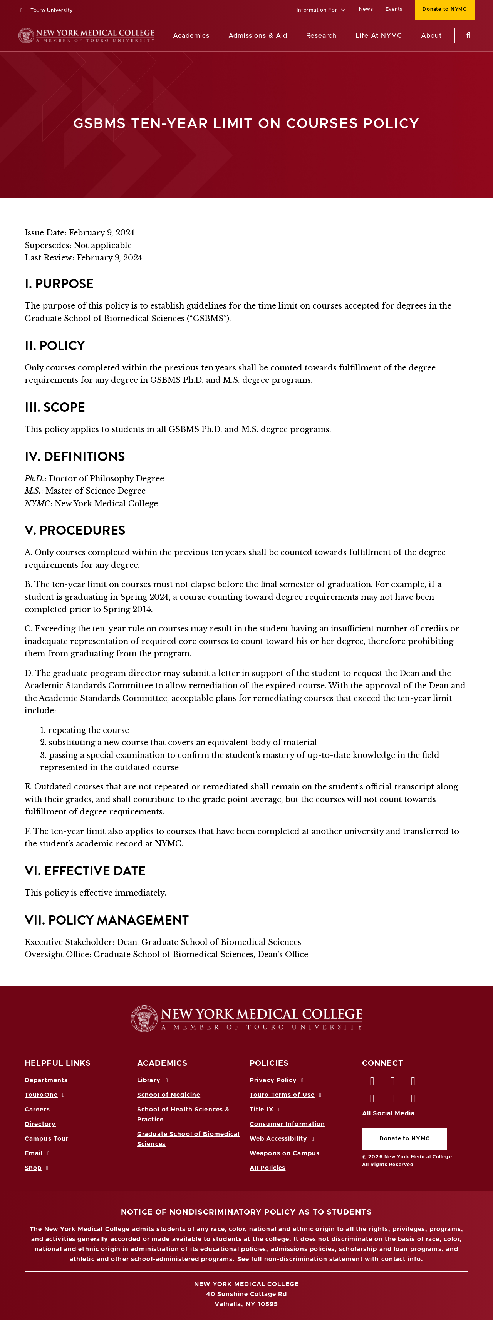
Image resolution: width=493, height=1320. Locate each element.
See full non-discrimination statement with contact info (329, 1259)
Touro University (45, 10)
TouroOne (46, 1095)
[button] (321, 11)
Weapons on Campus (285, 1153)
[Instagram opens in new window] (372, 1100)
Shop (38, 1168)
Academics (191, 35)
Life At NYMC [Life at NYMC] (378, 35)
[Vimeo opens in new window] (393, 1100)
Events (394, 9)
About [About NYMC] (431, 35)
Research (321, 35)
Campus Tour (47, 1139)
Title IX (266, 1109)
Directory (40, 1124)
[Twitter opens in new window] (393, 1083)
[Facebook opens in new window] (372, 1083)
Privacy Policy (278, 1080)
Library (153, 1080)
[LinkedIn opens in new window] (413, 1083)
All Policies (267, 1168)
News (366, 9)
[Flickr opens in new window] (413, 1100)
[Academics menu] (215, 35)
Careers (37, 1109)
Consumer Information (287, 1124)
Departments (46, 1080)
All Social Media (388, 1113)
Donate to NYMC (395, 1140)
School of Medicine (168, 1095)
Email (38, 1153)
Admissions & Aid (257, 35)
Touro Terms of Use (287, 1095)
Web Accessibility (283, 1139)
